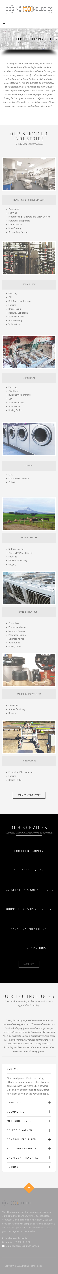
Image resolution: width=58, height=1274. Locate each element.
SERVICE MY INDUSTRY (29, 795)
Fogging (13, 1167)
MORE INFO (29, 964)
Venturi (13, 1069)
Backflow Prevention (23, 1158)
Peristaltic (16, 1102)
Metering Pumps (19, 1121)
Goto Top (29, 1187)
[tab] (29, 1068)
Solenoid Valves (19, 1130)
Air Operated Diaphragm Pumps (29, 1148)
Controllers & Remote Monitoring (29, 1139)
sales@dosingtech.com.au (26, 1246)
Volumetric (16, 1112)
